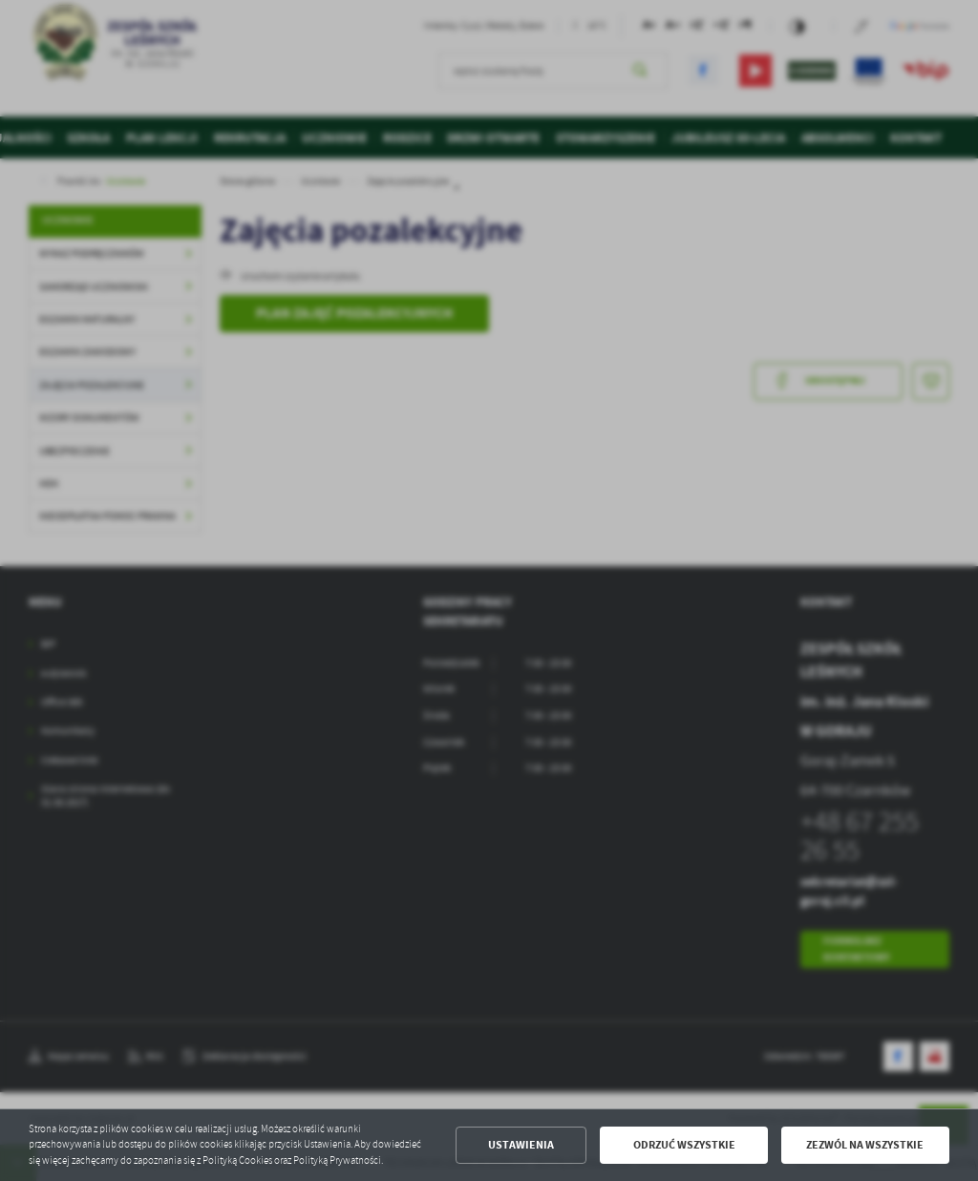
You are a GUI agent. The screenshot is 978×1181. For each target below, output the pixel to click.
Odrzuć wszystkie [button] (684, 1144)
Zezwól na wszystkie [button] (865, 1144)
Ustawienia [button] (521, 1144)
